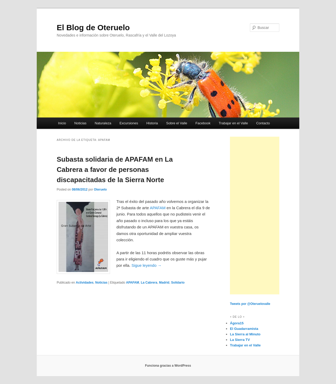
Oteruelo (100, 189)
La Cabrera (149, 282)
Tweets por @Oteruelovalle (250, 304)
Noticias (80, 123)
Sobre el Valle (176, 123)
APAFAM (158, 208)
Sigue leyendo (146, 265)
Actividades (84, 282)
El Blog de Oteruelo (93, 27)
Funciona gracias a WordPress (168, 365)
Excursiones (128, 123)
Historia (152, 123)
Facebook (203, 123)
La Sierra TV (240, 340)
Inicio (62, 123)
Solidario (178, 282)
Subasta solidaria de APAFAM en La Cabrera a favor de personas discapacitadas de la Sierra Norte (115, 169)
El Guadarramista (244, 329)
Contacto (263, 123)
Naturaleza (103, 123)
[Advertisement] (254, 215)
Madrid (164, 282)
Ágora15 (237, 323)
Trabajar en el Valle (233, 123)
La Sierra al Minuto (245, 334)
